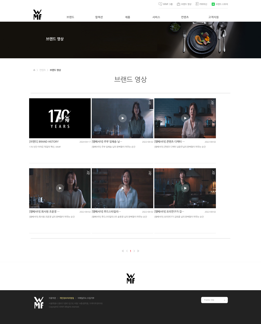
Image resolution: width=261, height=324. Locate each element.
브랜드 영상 (184, 4)
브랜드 (70, 17)
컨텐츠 (185, 17)
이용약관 (52, 298)
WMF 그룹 (166, 4)
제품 (127, 17)
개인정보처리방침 (67, 298)
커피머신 (201, 4)
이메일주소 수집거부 (86, 298)
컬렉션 (99, 17)
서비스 (156, 17)
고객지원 (213, 17)
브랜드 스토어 (219, 4)
